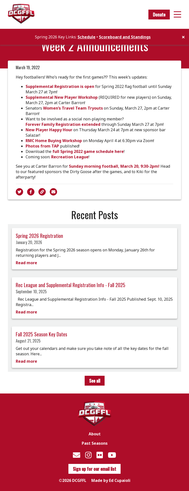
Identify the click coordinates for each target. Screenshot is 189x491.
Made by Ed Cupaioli (110, 480)
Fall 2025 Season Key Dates (41, 334)
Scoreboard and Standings (125, 37)
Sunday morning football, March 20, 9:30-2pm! (114, 166)
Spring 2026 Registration (39, 235)
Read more (26, 262)
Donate (159, 14)
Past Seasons (95, 443)
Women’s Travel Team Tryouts (73, 108)
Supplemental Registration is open (60, 86)
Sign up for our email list (94, 469)
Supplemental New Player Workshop (62, 97)
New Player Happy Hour (49, 129)
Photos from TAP (42, 146)
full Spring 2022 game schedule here (88, 151)
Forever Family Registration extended (63, 124)
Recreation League (70, 157)
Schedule (86, 37)
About (95, 434)
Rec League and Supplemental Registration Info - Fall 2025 (70, 285)
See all (94, 380)
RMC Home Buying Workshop (54, 140)
